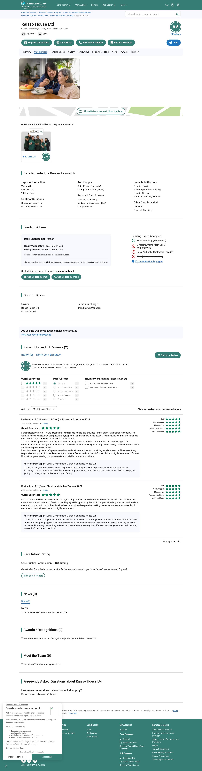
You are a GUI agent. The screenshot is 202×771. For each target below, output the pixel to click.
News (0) (25, 601)
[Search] (177, 14)
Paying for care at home (64, 733)
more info (73, 713)
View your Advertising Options (36, 334)
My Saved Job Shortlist (130, 761)
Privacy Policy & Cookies (162, 752)
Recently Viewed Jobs (129, 765)
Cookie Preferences (160, 756)
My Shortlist (125, 739)
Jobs (89, 730)
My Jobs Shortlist (127, 758)
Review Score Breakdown (48, 354)
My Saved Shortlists (128, 742)
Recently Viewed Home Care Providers (132, 747)
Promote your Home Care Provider (163, 734)
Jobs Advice (92, 737)
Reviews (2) (27, 354)
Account (123, 730)
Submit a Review (167, 355)
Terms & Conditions (160, 749)
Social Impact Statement (163, 759)
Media (155, 745)
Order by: (25, 409)
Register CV (92, 733)
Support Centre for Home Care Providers (165, 740)
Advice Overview (61, 730)
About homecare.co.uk (162, 730)
